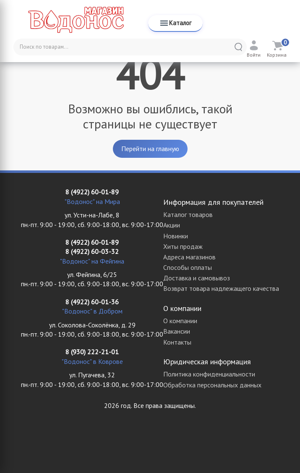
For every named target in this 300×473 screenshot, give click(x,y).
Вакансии (176, 331)
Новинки (175, 236)
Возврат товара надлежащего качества (221, 288)
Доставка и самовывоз (196, 278)
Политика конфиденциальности (209, 374)
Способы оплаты (187, 267)
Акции (171, 225)
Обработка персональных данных (212, 385)
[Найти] (238, 47)
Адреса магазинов (189, 257)
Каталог (175, 23)
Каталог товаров (188, 214)
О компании (180, 320)
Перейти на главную (150, 148)
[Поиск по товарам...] (130, 47)
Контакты (177, 342)
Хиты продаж (183, 246)
